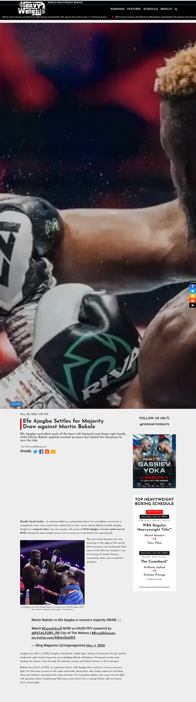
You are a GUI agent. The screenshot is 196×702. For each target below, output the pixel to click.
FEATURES (134, 9)
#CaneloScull (52, 628)
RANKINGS (118, 9)
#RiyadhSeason (103, 633)
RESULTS (166, 9)
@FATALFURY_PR (45, 633)
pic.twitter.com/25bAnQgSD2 (53, 637)
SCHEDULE (150, 9)
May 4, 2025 (95, 645)
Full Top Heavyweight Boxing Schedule (154, 587)
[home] (31, 8)
